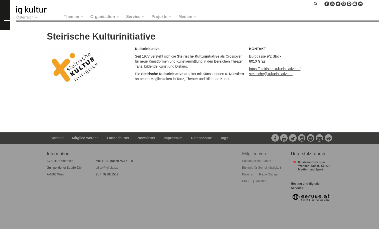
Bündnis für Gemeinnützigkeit (261, 167)
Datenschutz (201, 138)
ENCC (246, 181)
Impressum (173, 138)
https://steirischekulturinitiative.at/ (274, 69)
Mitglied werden (85, 138)
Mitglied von (254, 153)
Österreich (26, 17)
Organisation (104, 17)
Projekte (161, 17)
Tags (224, 138)
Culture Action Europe (256, 161)
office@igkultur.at (107, 167)
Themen (73, 17)
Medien (187, 17)
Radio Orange (268, 174)
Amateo (261, 181)
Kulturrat (247, 174)
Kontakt (57, 138)
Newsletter (146, 138)
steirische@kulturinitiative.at (271, 74)
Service (135, 17)
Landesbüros (118, 138)
